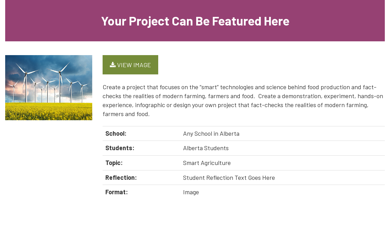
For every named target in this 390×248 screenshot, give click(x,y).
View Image (130, 65)
